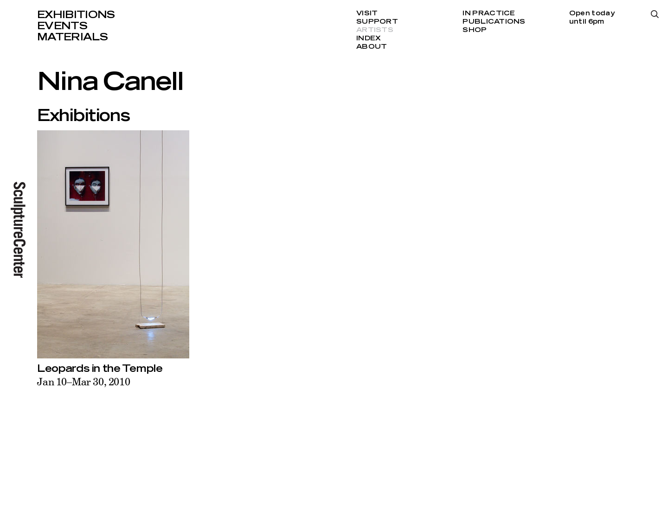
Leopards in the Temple (99, 369)
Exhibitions (76, 15)
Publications (493, 22)
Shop (474, 30)
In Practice (488, 13)
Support (377, 22)
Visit (367, 13)
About (371, 47)
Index (368, 38)
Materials (72, 37)
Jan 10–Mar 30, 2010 (83, 381)
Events (62, 26)
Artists (374, 30)
